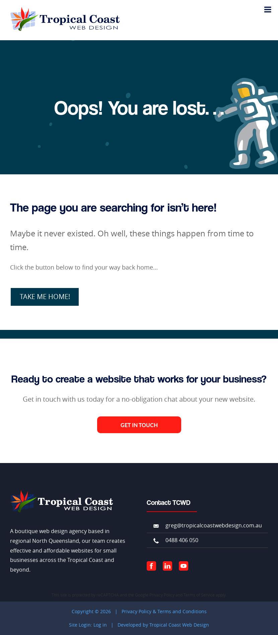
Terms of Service (199, 594)
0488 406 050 (181, 540)
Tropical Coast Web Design (179, 625)
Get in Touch (139, 425)
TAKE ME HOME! (45, 296)
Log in (100, 625)
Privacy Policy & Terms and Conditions (164, 611)
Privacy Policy (162, 594)
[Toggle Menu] (268, 9)
